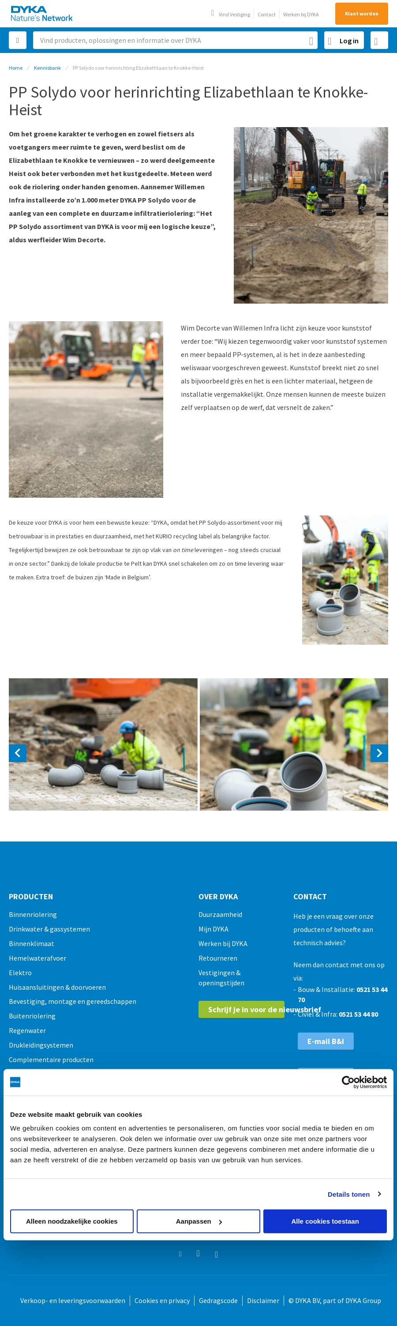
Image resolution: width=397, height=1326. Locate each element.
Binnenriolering (33, 914)
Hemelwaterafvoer (37, 958)
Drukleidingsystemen (41, 1045)
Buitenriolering (32, 1015)
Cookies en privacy (162, 1300)
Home (15, 67)
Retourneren (217, 958)
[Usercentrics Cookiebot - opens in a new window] (348, 1082)
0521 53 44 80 (358, 1014)
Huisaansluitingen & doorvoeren (57, 987)
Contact (267, 14)
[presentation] (17, 753)
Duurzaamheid (220, 914)
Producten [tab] (31, 896)
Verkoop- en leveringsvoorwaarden (72, 1300)
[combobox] (175, 40)
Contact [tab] (310, 896)
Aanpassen (199, 1221)
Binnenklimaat (31, 943)
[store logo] (42, 13)
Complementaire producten (51, 1059)
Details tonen (349, 1194)
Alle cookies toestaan (325, 1221)
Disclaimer (263, 1300)
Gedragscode (218, 1300)
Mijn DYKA (213, 928)
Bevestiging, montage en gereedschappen (72, 1001)
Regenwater (27, 1030)
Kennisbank (47, 67)
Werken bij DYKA (301, 14)
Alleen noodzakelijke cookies (72, 1221)
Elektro (20, 972)
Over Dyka (218, 896)
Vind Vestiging (234, 14)
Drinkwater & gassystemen (49, 928)
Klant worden (361, 13)
